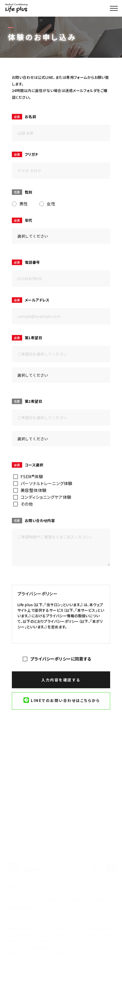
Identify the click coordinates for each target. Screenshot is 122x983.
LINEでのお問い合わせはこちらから (61, 700)
